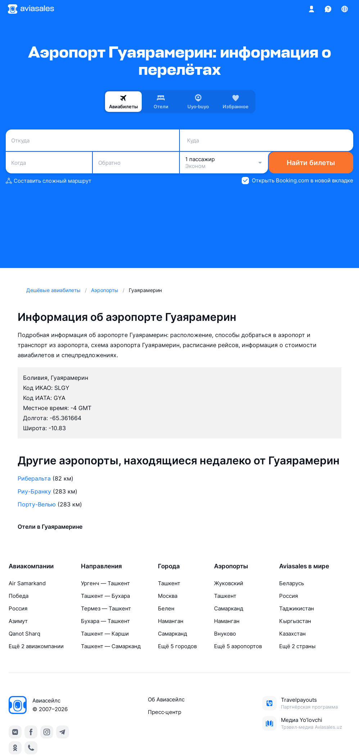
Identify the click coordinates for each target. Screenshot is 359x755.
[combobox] (92, 140)
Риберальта (34, 478)
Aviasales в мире (304, 566)
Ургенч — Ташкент (105, 583)
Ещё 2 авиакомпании (36, 646)
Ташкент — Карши (105, 633)
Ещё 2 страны (297, 646)
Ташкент (169, 583)
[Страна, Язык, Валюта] (344, 9)
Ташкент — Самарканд (111, 646)
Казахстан (292, 633)
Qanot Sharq (24, 633)
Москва (167, 595)
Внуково (225, 633)
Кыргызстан (295, 621)
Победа (18, 595)
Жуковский (228, 583)
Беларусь (291, 583)
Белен (166, 608)
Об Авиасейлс (166, 699)
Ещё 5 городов (177, 646)
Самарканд (172, 633)
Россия (18, 608)
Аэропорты (231, 566)
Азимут (18, 621)
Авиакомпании (31, 566)
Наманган (170, 621)
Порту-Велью (37, 504)
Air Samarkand (27, 583)
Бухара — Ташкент (105, 621)
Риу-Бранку (34, 491)
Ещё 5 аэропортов (238, 646)
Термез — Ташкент (106, 608)
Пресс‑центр (164, 712)
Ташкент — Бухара (105, 595)
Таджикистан (296, 608)
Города (169, 566)
